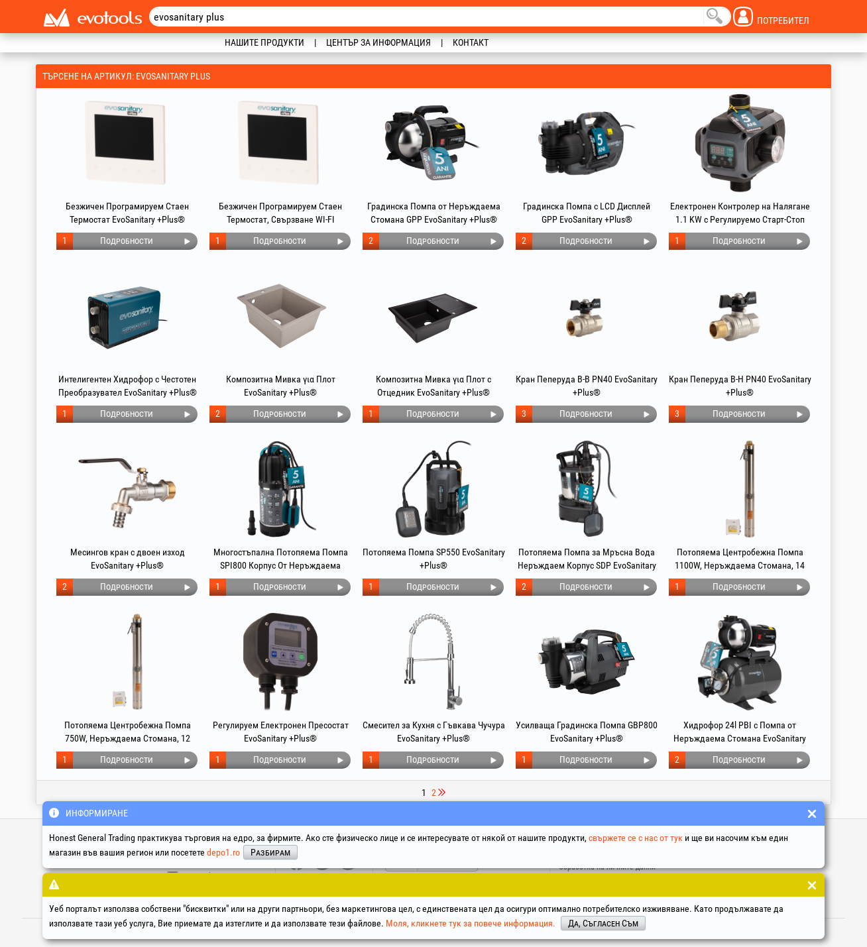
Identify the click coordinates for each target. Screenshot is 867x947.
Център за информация (378, 42)
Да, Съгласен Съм (603, 923)
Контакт (471, 42)
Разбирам (270, 852)
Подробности (126, 240)
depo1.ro (223, 852)
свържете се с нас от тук (636, 837)
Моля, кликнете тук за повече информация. (470, 923)
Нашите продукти (264, 42)
